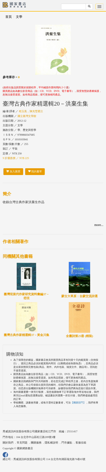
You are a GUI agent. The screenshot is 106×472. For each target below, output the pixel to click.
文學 (19, 17)
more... (98, 225)
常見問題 (22, 442)
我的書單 (35, 171)
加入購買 (13, 171)
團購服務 (36, 442)
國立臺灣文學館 (26, 116)
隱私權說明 (51, 442)
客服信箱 (81, 442)
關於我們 (8, 442)
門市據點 (66, 442)
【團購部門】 (78, 402)
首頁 (8, 17)
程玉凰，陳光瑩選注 (31, 111)
